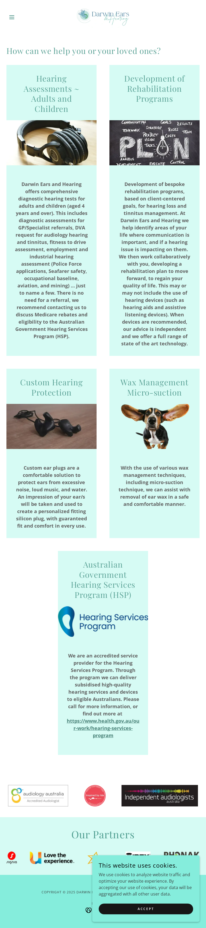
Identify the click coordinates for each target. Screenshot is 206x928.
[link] (103, 17)
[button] (20, 17)
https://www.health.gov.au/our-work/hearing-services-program (103, 728)
